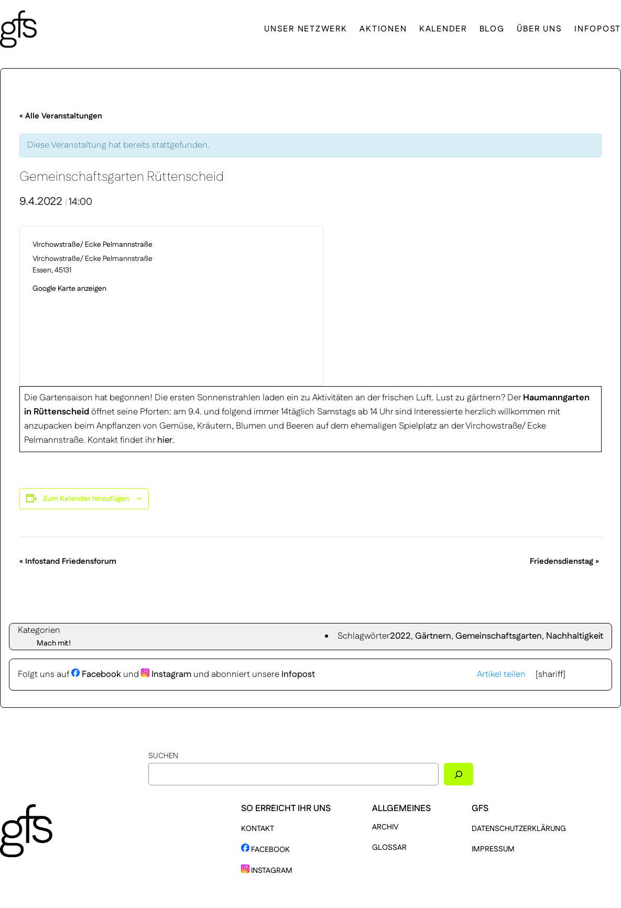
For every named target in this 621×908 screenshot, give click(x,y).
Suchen (163, 756)
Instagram (166, 674)
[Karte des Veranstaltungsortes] (240, 306)
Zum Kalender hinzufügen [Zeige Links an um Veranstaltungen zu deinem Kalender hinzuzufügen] (86, 499)
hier (164, 440)
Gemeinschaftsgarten (498, 636)
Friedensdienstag (564, 561)
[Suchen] (458, 774)
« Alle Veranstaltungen (60, 116)
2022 (400, 636)
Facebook (96, 674)
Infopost (298, 674)
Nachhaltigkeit (574, 636)
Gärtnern (433, 636)
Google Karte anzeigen (69, 288)
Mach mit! (54, 643)
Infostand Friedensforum (67, 561)
